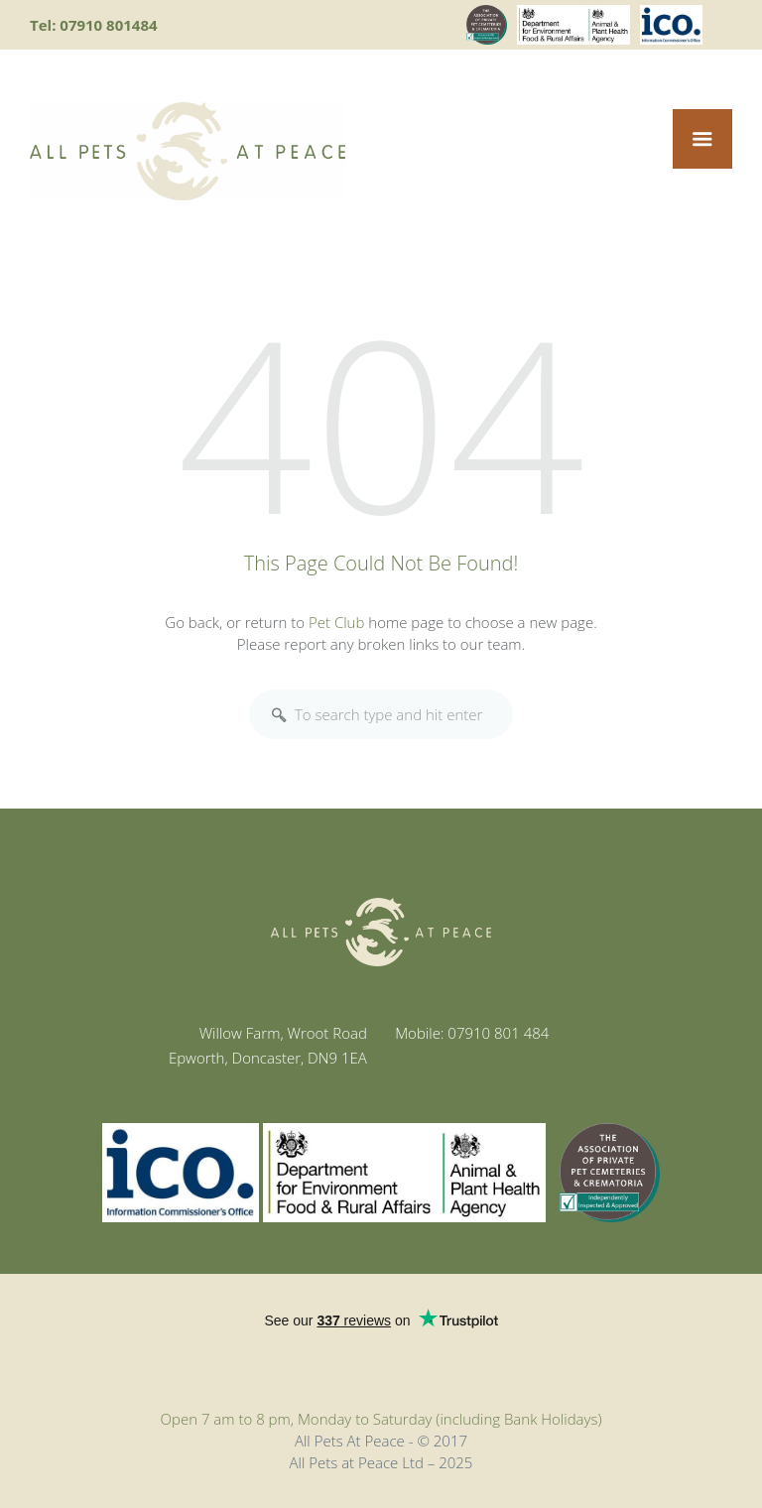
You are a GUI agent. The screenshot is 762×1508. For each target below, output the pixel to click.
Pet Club (336, 622)
